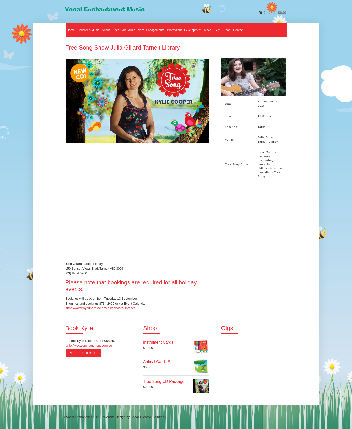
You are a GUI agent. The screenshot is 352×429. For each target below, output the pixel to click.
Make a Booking (83, 353)
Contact (238, 30)
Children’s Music (88, 30)
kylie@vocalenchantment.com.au (89, 345)
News (208, 30)
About (106, 30)
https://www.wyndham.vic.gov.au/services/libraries (101, 308)
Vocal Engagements (151, 30)
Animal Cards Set (158, 362)
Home (71, 30)
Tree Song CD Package (163, 381)
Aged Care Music (124, 30)
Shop (226, 30)
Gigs (218, 30)
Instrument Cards (158, 342)
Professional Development (184, 30)
